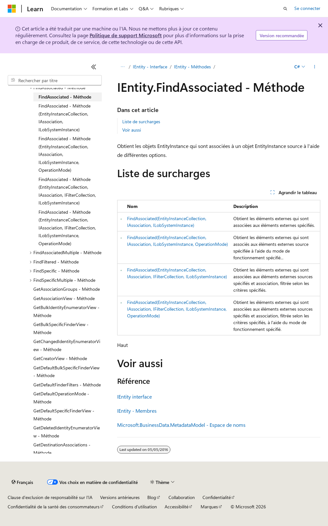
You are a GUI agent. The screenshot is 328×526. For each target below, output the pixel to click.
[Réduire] (94, 67)
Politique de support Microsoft (126, 35)
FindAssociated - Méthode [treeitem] (65, 97)
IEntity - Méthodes (192, 67)
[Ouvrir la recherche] (285, 8)
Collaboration (181, 497)
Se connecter (307, 8)
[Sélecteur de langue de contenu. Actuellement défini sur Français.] (22, 482)
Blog (151, 497)
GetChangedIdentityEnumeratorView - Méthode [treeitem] (66, 345)
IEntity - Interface (150, 67)
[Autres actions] (314, 67)
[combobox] (55, 80)
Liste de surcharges (141, 121)
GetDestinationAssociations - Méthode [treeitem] (62, 449)
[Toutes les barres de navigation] (122, 67)
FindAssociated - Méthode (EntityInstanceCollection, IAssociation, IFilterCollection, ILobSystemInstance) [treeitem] (67, 191)
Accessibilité (176, 507)
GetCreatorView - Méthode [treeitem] (60, 358)
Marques (209, 507)
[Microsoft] (12, 8)
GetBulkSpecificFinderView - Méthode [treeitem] (61, 328)
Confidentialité (217, 497)
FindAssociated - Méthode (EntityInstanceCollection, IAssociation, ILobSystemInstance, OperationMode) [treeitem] (65, 154)
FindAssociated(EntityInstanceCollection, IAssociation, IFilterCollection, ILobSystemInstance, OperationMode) (177, 309)
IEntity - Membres (137, 410)
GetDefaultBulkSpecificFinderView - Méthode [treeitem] (66, 372)
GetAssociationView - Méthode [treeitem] (64, 298)
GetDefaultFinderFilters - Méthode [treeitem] (67, 385)
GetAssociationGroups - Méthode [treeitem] (66, 289)
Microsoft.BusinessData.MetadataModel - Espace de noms (181, 424)
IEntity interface (134, 396)
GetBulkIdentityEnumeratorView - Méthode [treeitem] (66, 311)
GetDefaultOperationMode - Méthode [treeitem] (61, 398)
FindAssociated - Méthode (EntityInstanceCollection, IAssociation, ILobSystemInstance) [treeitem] (65, 118)
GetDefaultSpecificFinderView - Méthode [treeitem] (63, 415)
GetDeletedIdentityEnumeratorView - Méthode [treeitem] (66, 432)
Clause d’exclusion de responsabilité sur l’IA (50, 497)
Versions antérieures (120, 497)
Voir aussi (131, 130)
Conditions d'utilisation (134, 507)
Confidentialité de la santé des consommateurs (53, 507)
